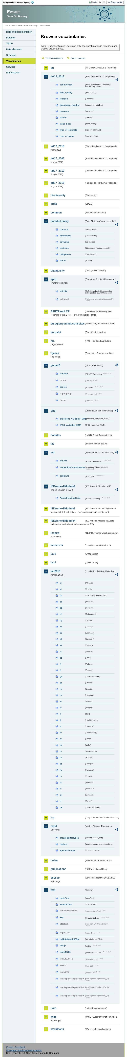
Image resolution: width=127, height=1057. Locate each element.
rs (61, 776)
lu (61, 732)
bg (61, 608)
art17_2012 (57, 170)
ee (61, 645)
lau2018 (55, 571)
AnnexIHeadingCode (70, 498)
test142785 (65, 952)
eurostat (56, 332)
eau (61, 917)
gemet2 (55, 365)
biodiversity (58, 195)
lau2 (53, 562)
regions (63, 844)
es (61, 658)
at (61, 589)
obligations (65, 254)
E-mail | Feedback (15, 1047)
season (63, 117)
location (64, 99)
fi (60, 664)
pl (61, 757)
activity (63, 291)
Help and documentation (19, 32)
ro (61, 770)
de (61, 633)
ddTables (64, 242)
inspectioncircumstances (72, 467)
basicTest (64, 898)
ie (61, 701)
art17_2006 (57, 158)
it (60, 714)
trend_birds (65, 124)
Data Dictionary (30, 26)
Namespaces (13, 72)
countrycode (66, 84)
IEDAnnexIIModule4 (63, 520)
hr (61, 689)
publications (58, 869)
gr (61, 683)
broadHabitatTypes (69, 838)
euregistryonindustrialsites (67, 323)
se (61, 782)
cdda (54, 203)
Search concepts (78, 58)
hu (61, 695)
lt (60, 726)
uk (61, 807)
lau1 (53, 554)
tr (60, 801)
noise (54, 860)
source (63, 387)
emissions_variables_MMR (72, 419)
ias (52, 443)
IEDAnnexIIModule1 (63, 486)
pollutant (64, 476)
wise (53, 1016)
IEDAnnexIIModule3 (63, 508)
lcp (52, 817)
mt (61, 745)
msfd (54, 826)
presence (64, 111)
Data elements (13, 49)
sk (61, 795)
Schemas (11, 55)
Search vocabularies (54, 58)
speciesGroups (67, 850)
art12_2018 (57, 146)
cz (61, 626)
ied (52, 452)
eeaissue (64, 248)
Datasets (11, 37)
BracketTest (66, 904)
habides (56, 435)
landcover (57, 545)
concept (64, 373)
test (53, 890)
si (61, 788)
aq (52, 67)
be (61, 602)
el (61, 651)
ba (61, 595)
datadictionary (60, 221)
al (61, 583)
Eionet (19, 26)
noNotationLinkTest (69, 939)
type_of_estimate (68, 130)
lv (61, 739)
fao (53, 341)
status (63, 260)
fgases (55, 353)
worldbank (57, 1029)
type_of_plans (67, 136)
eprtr (54, 279)
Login (94, 2)
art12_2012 (57, 76)
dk (61, 639)
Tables (9, 43)
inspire (55, 533)
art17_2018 (57, 182)
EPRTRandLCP (60, 311)
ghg (53, 410)
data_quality (66, 92)
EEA (19, 2)
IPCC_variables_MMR (70, 425)
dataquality (57, 270)
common (56, 212)
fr (60, 670)
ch (61, 614)
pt (61, 764)
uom (53, 1008)
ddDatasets (65, 235)
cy (61, 620)
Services (10, 66)
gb (61, 676)
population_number (69, 105)
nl (61, 751)
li (60, 720)
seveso (55, 877)
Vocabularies (13, 61)
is (61, 707)
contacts (64, 229)
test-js (63, 945)
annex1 (63, 460)
